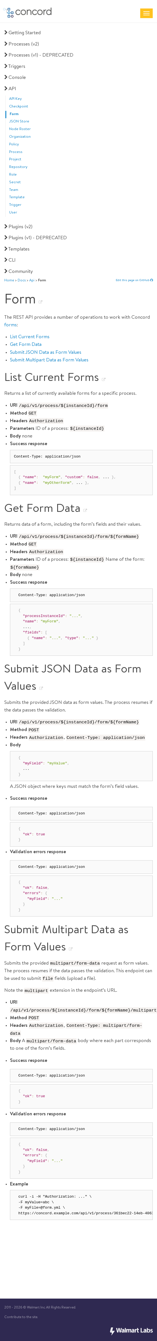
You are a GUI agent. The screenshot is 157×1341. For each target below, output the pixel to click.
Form (14, 114)
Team (13, 190)
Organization (20, 137)
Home (9, 281)
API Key (15, 99)
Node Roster (20, 129)
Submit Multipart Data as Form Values (49, 360)
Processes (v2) (21, 44)
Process (15, 152)
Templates (16, 249)
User (13, 213)
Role (13, 175)
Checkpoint (18, 107)
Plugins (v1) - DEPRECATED (35, 238)
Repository (18, 167)
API (9, 89)
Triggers (14, 66)
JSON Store (19, 122)
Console (14, 78)
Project (15, 159)
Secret (15, 182)
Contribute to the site (20, 1317)
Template (17, 197)
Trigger (15, 205)
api (31, 281)
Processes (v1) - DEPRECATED (38, 55)
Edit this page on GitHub (134, 280)
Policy (14, 144)
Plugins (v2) (17, 227)
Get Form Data (26, 344)
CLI (9, 260)
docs (22, 281)
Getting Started (22, 33)
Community (18, 272)
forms (10, 325)
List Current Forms (29, 337)
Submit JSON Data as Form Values (45, 352)
